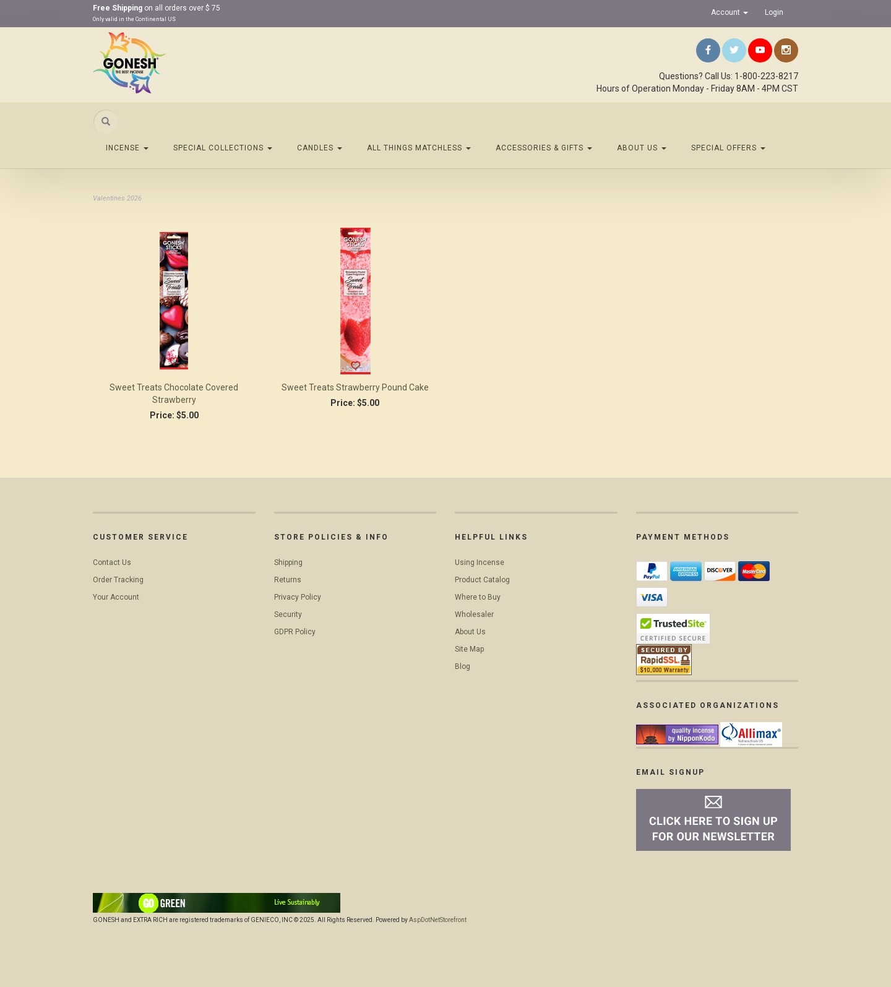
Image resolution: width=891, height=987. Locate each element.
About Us (641, 148)
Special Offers (728, 148)
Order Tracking (118, 579)
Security (288, 614)
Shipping (288, 562)
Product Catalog (482, 579)
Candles (319, 148)
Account (729, 12)
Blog (462, 666)
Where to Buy (478, 597)
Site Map (469, 649)
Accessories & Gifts (544, 148)
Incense (127, 148)
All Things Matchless (419, 148)
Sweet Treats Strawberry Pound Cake (355, 387)
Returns (287, 579)
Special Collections (222, 148)
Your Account (116, 597)
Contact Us (112, 562)
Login (774, 12)
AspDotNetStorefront (438, 919)
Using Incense (479, 562)
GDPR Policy (295, 631)
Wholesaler (474, 614)
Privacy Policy (297, 597)
